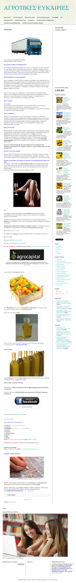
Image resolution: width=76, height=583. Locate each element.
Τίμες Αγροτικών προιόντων (62, 283)
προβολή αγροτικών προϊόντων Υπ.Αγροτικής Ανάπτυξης (63, 275)
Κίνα (57, 251)
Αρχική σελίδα (27, 499)
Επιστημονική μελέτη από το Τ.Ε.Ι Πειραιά (15, 414)
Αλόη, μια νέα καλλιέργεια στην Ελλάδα (67, 129)
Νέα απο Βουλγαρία (60, 268)
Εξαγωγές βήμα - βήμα (8, 419)
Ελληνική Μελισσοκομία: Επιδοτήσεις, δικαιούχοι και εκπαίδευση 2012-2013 (67, 156)
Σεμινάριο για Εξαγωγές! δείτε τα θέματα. (15, 243)
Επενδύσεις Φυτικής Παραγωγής (45, 20)
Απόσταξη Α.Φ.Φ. (8, 20)
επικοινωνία (30, 490)
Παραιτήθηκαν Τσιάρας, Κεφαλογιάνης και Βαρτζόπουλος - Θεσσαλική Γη (64, 312)
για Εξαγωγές (44, 233)
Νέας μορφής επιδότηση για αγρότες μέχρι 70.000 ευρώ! (66, 211)
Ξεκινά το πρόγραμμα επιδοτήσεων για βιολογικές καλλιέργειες (67, 170)
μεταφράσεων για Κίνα (31, 439)
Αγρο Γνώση (59, 259)
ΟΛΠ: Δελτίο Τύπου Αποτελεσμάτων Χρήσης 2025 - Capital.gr (63, 329)
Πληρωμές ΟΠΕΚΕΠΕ (61, 273)
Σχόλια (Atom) (13, 502)
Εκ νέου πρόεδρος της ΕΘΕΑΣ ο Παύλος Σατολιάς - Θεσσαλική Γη (63, 319)
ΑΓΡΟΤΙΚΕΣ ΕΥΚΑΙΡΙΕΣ (36, 8)
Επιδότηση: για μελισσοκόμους (66, 184)
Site (62, 17)
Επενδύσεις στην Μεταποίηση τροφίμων (32, 23)
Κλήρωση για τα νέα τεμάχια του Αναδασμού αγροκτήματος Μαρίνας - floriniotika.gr (63, 307)
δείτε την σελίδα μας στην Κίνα (15, 439)
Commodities (59, 284)
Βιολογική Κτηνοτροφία (43, 17)
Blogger (56, 579)
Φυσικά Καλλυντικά (20, 20)
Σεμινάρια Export (60, 281)
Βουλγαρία (58, 246)
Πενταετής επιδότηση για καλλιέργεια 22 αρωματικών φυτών (66, 100)
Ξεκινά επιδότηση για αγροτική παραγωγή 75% (67, 225)
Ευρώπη (58, 249)
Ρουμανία (58, 253)
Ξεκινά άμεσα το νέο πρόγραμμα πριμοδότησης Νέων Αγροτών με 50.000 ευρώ (67, 115)
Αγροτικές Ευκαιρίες (60, 261)
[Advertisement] (61, 58)
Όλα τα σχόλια (60, 293)
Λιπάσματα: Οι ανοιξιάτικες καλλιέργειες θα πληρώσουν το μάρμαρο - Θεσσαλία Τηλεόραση (63, 302)
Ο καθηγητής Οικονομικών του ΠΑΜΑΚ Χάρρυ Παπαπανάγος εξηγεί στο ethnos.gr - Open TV (63, 333)
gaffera (48, 579)
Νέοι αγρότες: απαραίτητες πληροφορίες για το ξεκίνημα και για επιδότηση (67, 198)
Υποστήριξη (55, 17)
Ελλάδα (58, 248)
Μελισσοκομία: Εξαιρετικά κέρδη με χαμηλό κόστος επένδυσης (67, 142)
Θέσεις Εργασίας (60, 264)
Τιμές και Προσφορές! (57, 572)
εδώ (15, 230)
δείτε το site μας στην (20, 428)
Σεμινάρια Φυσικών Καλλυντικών (63, 279)
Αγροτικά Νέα (7, 17)
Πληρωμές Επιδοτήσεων (62, 271)
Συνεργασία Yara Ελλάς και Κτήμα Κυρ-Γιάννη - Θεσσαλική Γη (64, 315)
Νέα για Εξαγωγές (18, 17)
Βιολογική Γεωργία (30, 17)
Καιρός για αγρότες (60, 266)
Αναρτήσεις (59, 291)
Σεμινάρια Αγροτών (60, 277)
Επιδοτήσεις (31, 20)
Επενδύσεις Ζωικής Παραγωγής (12, 23)
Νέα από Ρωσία (60, 269)
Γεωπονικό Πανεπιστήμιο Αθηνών (64, 262)
